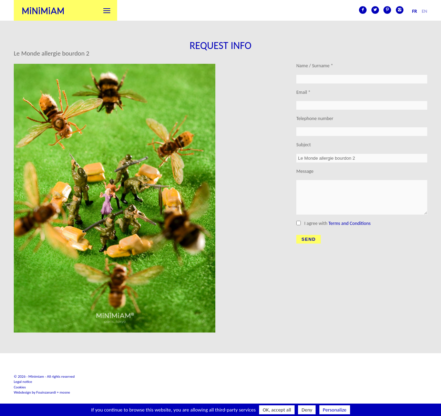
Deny (306, 410)
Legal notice (23, 381)
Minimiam (43, 10)
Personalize (335, 410)
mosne (65, 392)
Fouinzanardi (46, 392)
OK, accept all (277, 410)
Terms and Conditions (349, 223)
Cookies (20, 387)
